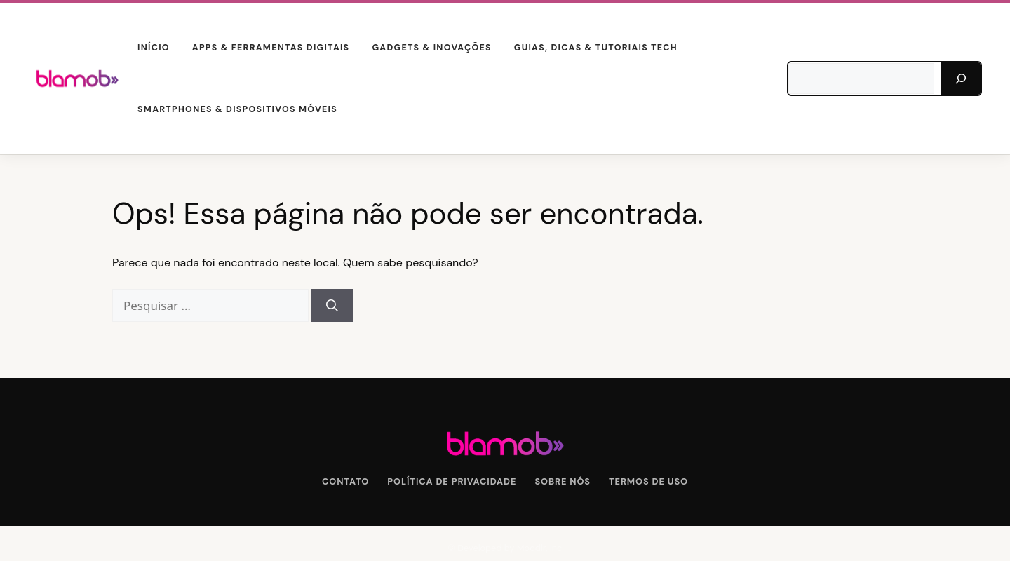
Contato (345, 481)
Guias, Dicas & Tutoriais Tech (596, 47)
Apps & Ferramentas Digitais (271, 47)
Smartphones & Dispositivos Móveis (237, 109)
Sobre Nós (562, 481)
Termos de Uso (648, 481)
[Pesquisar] (961, 78)
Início (153, 47)
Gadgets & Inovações (431, 47)
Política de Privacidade (451, 481)
